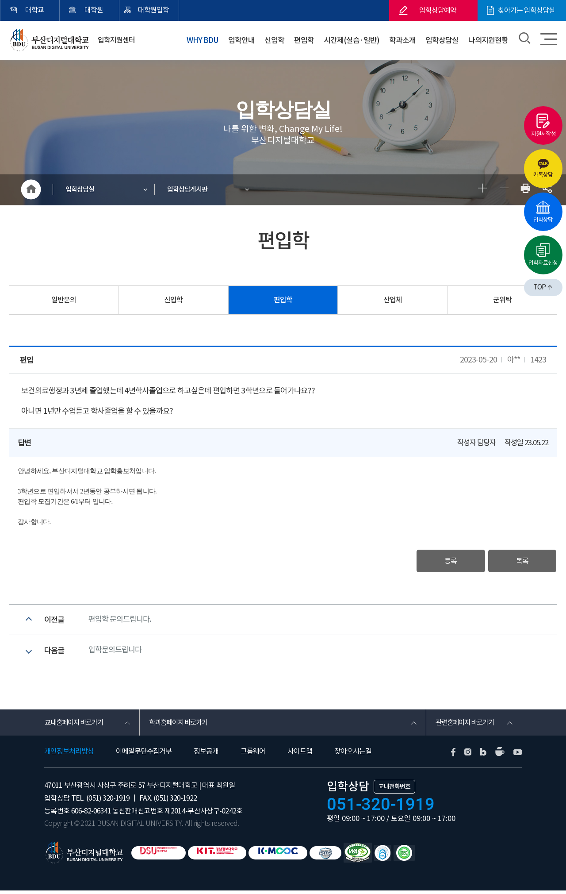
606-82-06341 (91, 814)
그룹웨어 (253, 755)
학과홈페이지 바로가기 (180, 725)
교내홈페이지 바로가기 (75, 725)
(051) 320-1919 (107, 802)
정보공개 (206, 755)
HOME (31, 190)
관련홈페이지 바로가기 (466, 725)
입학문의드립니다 (115, 652)
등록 (447, 561)
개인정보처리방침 (69, 755)
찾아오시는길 (352, 755)
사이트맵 (299, 755)
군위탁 (502, 300)
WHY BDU (207, 39)
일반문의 (63, 300)
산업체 (392, 300)
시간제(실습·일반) (353, 39)
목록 (521, 561)
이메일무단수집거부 (144, 755)
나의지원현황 (489, 39)
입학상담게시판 (188, 189)
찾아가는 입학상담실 (526, 10)
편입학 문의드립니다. (119, 621)
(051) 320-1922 (174, 802)
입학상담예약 (437, 10)
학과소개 (404, 39)
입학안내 (245, 39)
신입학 (277, 39)
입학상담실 (442, 39)
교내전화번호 (394, 790)
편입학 (307, 39)
